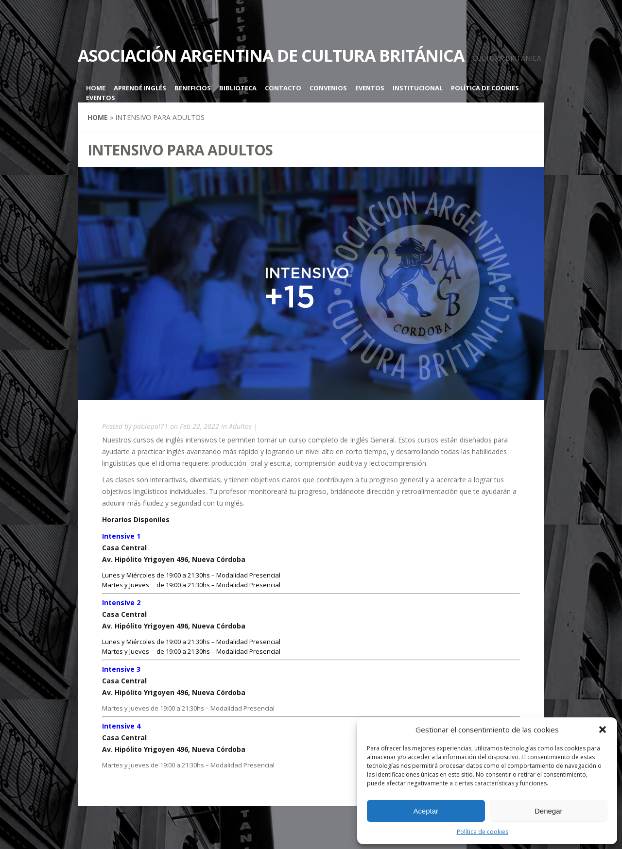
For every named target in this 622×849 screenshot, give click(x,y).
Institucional (418, 88)
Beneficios (192, 88)
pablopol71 (150, 426)
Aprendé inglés (140, 88)
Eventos (369, 88)
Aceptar (425, 811)
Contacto (283, 88)
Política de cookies (482, 832)
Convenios (328, 88)
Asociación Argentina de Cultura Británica (271, 55)
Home (95, 88)
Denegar (549, 811)
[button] (602, 729)
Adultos (240, 426)
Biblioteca (238, 88)
